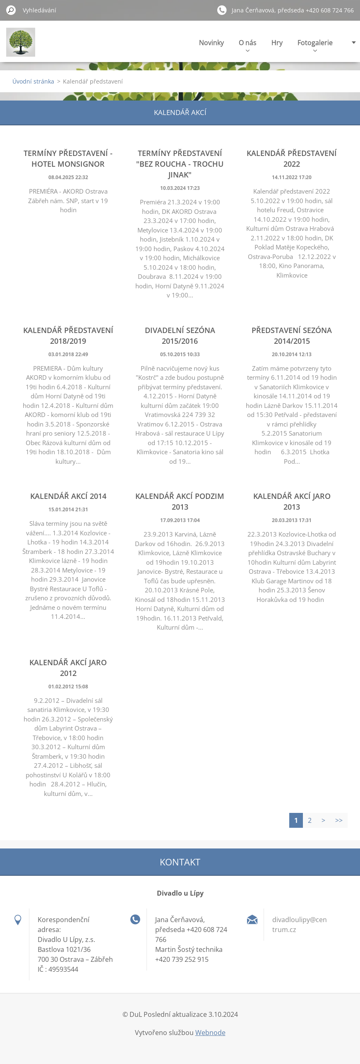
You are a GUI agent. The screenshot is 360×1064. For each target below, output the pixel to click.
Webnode (210, 1032)
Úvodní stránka (33, 81)
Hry (277, 42)
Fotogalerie (315, 45)
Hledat (11, 9)
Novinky (211, 42)
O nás (247, 45)
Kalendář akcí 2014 (68, 496)
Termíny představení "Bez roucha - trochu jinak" (179, 164)
